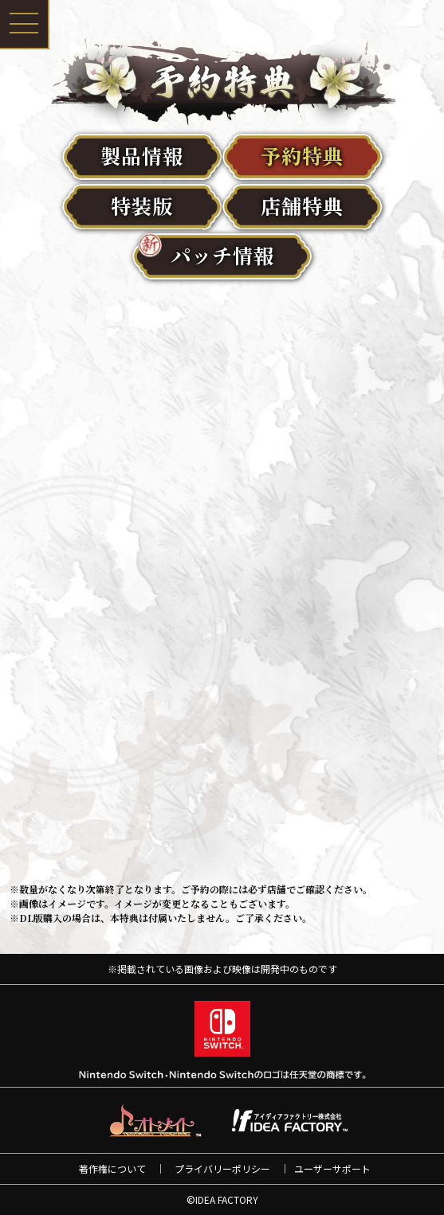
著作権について (112, 1168)
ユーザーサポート (332, 1168)
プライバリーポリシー (222, 1168)
